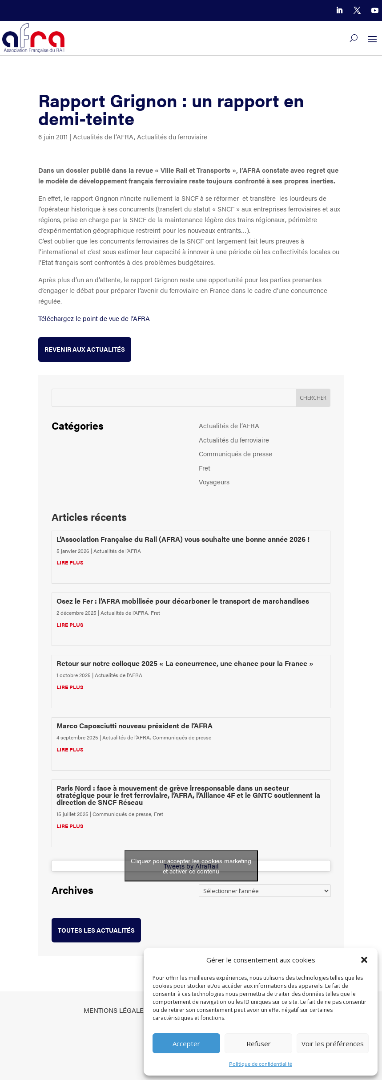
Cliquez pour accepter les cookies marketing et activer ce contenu (191, 865)
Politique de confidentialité (260, 1064)
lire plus (70, 562)
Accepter (186, 1043)
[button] (364, 959)
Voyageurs (214, 481)
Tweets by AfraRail (191, 866)
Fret (204, 467)
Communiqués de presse (235, 453)
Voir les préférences (333, 1043)
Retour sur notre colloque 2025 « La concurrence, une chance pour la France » (185, 663)
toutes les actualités (96, 930)
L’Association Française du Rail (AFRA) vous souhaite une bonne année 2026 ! (183, 539)
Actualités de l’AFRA (103, 136)
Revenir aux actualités (84, 349)
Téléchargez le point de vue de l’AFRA (94, 318)
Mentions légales (116, 1010)
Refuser (258, 1043)
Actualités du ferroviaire (172, 136)
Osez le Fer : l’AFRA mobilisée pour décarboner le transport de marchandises (182, 601)
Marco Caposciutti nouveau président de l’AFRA (134, 725)
